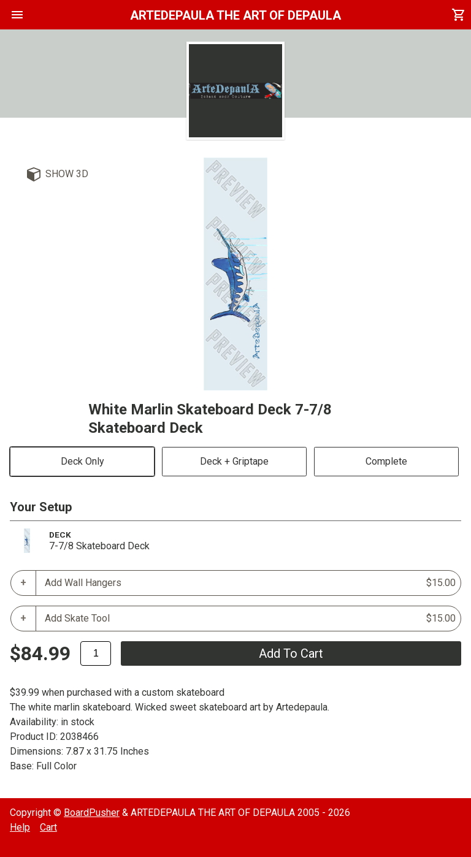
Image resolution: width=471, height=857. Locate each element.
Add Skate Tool (250, 618)
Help (20, 827)
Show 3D (66, 174)
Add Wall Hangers (250, 583)
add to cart (291, 653)
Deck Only (82, 461)
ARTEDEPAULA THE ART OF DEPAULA (235, 15)
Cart (48, 827)
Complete (386, 461)
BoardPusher (92, 812)
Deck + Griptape (234, 461)
